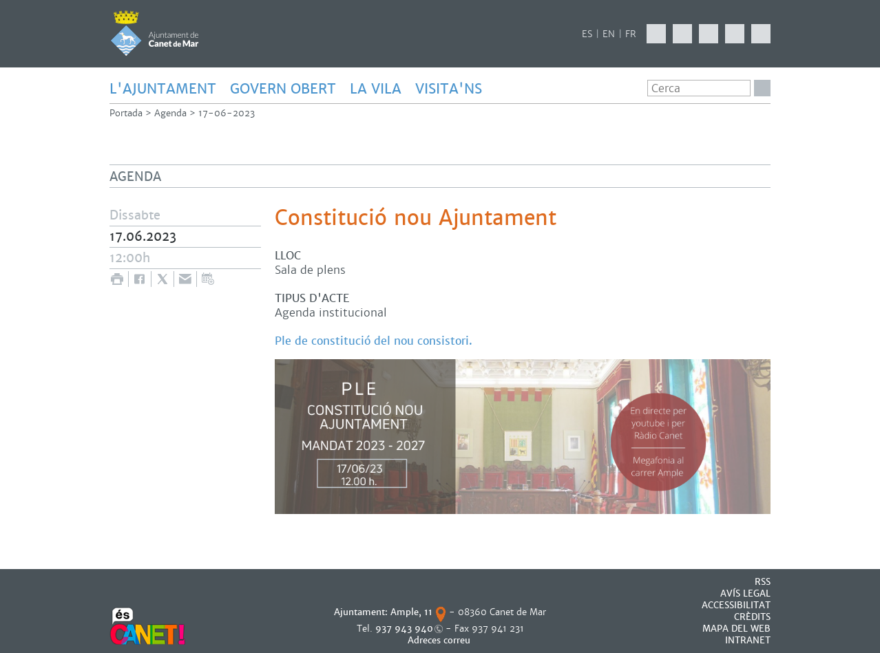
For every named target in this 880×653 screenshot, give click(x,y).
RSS (763, 582)
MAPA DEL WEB (736, 628)
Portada (126, 113)
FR (630, 34)
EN (609, 34)
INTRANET (748, 640)
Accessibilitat (736, 605)
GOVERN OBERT (283, 89)
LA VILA (375, 89)
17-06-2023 (226, 113)
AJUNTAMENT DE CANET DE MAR (154, 33)
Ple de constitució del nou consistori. (373, 341)
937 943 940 (404, 628)
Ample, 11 (411, 612)
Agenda (170, 113)
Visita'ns (448, 89)
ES (587, 34)
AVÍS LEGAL (745, 593)
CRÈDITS (752, 617)
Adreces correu (440, 640)
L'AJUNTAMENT (162, 89)
